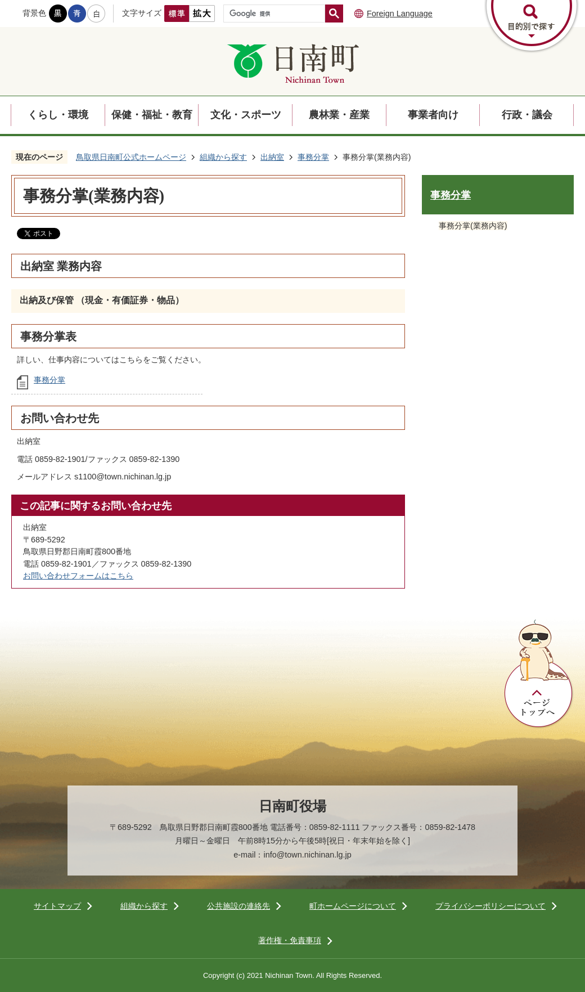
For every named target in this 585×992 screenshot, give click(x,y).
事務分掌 (313, 156)
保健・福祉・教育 (151, 114)
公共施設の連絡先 (238, 905)
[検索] (277, 13)
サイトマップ (57, 905)
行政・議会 (527, 114)
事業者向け (433, 114)
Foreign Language (400, 13)
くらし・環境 (58, 114)
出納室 (272, 156)
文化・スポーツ (245, 114)
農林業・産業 (339, 114)
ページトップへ (539, 674)
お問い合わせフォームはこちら (78, 575)
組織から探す (223, 156)
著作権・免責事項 (289, 940)
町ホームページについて (352, 905)
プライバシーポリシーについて (490, 905)
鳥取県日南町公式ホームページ (131, 156)
